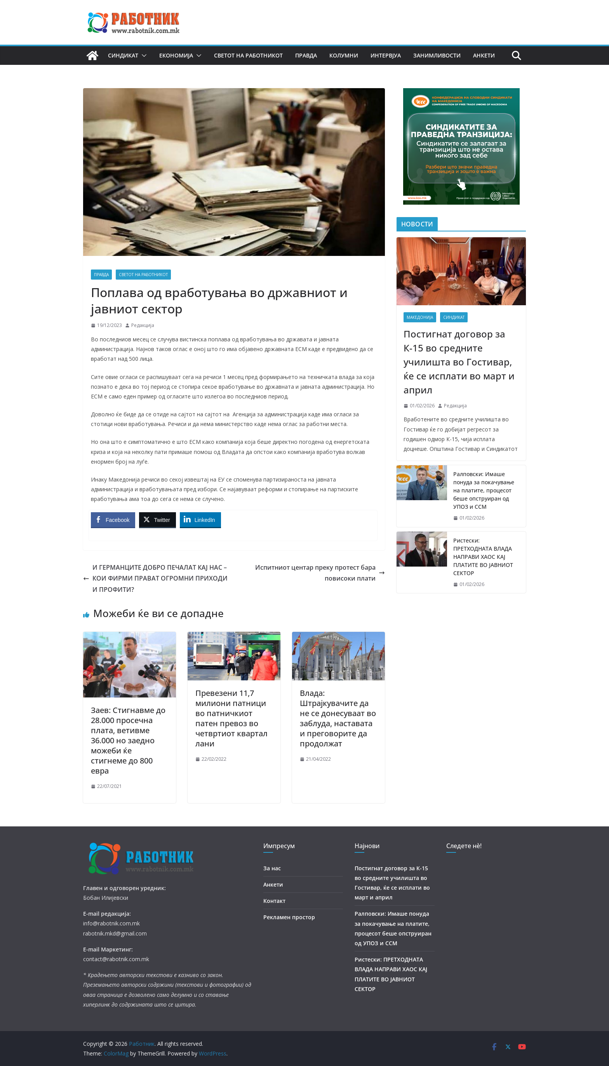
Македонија (420, 317)
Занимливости (437, 55)
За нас (272, 868)
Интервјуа (386, 55)
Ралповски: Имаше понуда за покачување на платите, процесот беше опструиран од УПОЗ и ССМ (483, 490)
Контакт (274, 900)
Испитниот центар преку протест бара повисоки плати (320, 573)
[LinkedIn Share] (200, 519)
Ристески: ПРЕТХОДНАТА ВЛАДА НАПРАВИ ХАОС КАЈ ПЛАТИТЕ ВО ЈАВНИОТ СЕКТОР (483, 557)
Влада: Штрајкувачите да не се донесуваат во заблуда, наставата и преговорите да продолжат (338, 718)
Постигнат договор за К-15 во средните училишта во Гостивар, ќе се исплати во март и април (459, 361)
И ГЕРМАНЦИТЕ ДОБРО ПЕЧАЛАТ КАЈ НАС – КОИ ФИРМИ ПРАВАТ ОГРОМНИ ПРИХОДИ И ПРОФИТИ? (155, 578)
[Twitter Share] (157, 519)
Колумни (343, 55)
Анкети (484, 55)
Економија (176, 55)
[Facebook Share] (113, 519)
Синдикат (123, 55)
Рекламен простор (289, 917)
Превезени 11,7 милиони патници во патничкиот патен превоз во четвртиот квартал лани (231, 718)
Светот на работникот (248, 55)
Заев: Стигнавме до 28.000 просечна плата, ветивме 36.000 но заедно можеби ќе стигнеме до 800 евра (128, 740)
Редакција (142, 325)
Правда (306, 55)
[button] (142, 55)
